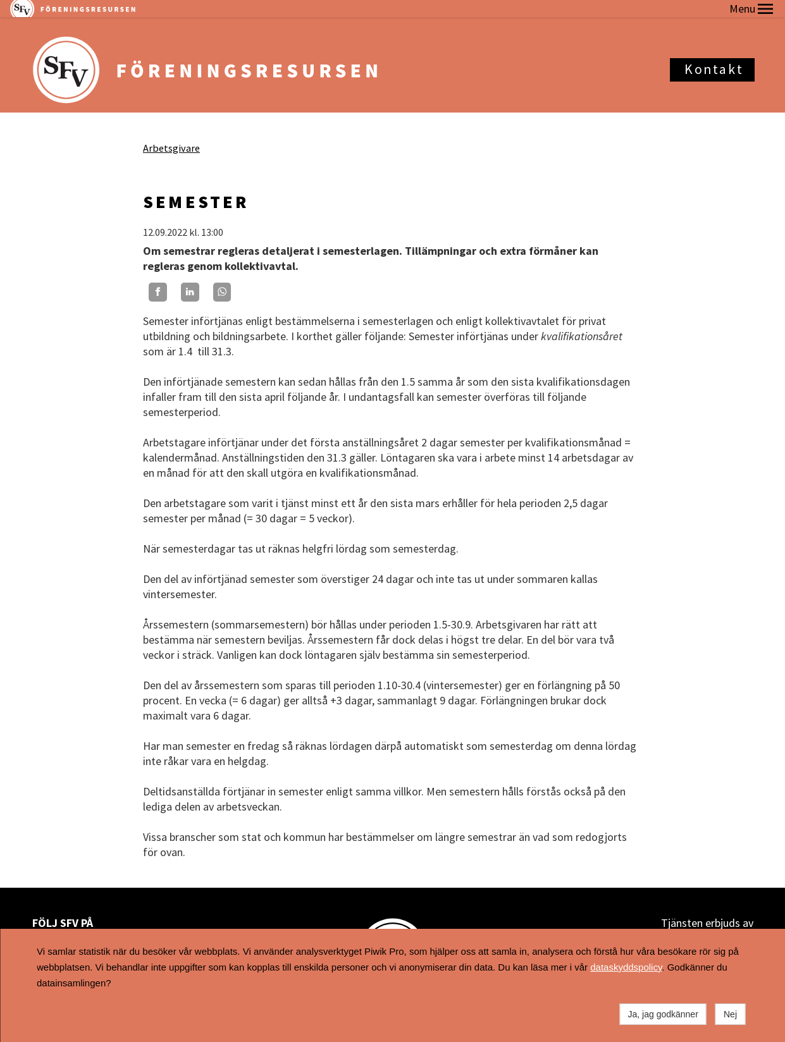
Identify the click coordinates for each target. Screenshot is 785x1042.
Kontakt (713, 52)
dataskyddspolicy (626, 967)
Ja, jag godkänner (663, 1014)
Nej (730, 1014)
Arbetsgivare (171, 131)
